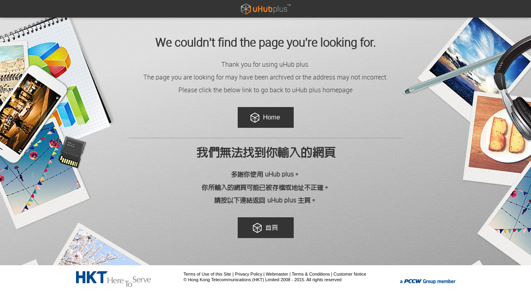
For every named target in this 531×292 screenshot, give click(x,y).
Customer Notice (349, 274)
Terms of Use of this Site (207, 274)
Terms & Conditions (311, 274)
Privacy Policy (248, 274)
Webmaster (277, 274)
